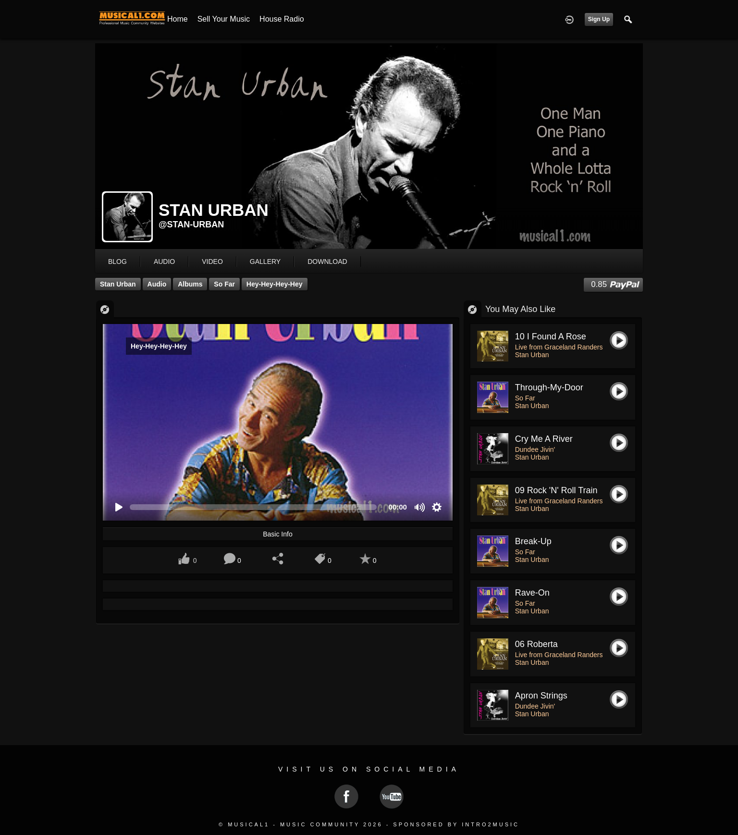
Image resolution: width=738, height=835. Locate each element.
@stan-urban (191, 224)
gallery (265, 261)
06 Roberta (536, 644)
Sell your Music (223, 19)
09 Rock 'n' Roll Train (556, 490)
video (212, 261)
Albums (190, 284)
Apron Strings (541, 695)
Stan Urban (118, 284)
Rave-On (532, 593)
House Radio (281, 19)
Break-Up (533, 541)
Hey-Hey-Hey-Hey (274, 284)
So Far (224, 284)
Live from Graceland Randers (559, 347)
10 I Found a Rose (550, 336)
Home (177, 19)
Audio (157, 284)
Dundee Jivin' (535, 449)
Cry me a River (544, 439)
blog (117, 261)
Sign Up (599, 19)
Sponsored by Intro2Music (456, 824)
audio (164, 261)
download (327, 261)
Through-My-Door (549, 387)
